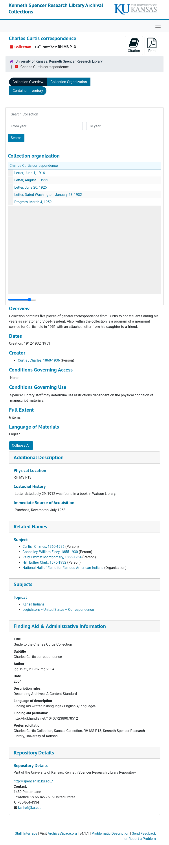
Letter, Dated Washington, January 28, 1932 (48, 195)
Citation (134, 45)
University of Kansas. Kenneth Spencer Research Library (59, 61)
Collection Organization (68, 82)
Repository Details (34, 752)
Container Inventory (28, 91)
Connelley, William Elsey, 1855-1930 (50, 552)
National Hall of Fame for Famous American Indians (62, 568)
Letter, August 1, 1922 (31, 180)
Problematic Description (110, 833)
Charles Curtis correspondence (33, 165)
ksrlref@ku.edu (30, 808)
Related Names (30, 526)
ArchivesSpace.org (62, 833)
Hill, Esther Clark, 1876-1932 (44, 562)
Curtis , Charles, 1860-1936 (39, 360)
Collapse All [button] (21, 445)
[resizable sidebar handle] (22, 299)
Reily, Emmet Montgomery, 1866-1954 (51, 557)
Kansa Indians (33, 604)
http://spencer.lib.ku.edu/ (33, 781)
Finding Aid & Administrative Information (60, 626)
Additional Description (39, 457)
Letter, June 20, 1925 (30, 187)
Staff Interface (26, 833)
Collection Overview (28, 82)
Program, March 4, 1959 (33, 202)
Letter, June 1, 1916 (29, 173)
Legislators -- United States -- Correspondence (58, 609)
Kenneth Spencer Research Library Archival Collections (56, 8)
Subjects (23, 584)
